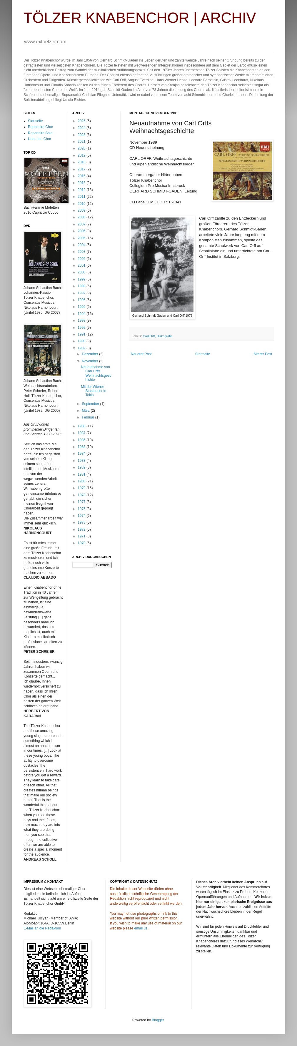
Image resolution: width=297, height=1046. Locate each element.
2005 (82, 238)
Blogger (158, 1020)
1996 (82, 300)
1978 (82, 495)
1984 (82, 453)
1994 (82, 314)
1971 (82, 536)
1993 (82, 320)
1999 (82, 279)
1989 (82, 348)
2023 (82, 135)
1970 (82, 543)
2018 (82, 162)
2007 (82, 224)
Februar (88, 417)
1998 (82, 286)
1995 (82, 307)
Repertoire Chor (40, 127)
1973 (82, 522)
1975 (82, 509)
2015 (82, 183)
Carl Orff (149, 336)
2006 (82, 231)
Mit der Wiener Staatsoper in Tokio (93, 391)
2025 (82, 121)
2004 (82, 245)
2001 (82, 265)
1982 (82, 467)
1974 (82, 516)
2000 (82, 272)
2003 (82, 252)
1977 (82, 502)
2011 (82, 197)
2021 (82, 142)
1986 (82, 440)
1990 (82, 341)
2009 (82, 210)
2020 (82, 148)
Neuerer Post (141, 354)
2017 (82, 169)
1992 (82, 328)
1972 (82, 529)
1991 (82, 334)
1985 (82, 447)
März (86, 411)
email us (140, 928)
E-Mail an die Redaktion (42, 928)
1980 (82, 481)
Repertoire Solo (40, 133)
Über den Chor (39, 139)
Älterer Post (262, 354)
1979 (82, 488)
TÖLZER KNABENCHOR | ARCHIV (140, 18)
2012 (82, 190)
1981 (82, 474)
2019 (82, 155)
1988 (82, 426)
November (90, 361)
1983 (82, 461)
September (91, 404)
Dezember (90, 354)
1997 (82, 293)
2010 (82, 204)
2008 (82, 217)
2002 (82, 259)
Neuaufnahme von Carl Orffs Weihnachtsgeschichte (96, 373)
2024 (82, 128)
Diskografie (164, 336)
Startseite (202, 354)
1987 (82, 433)
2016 (82, 176)
